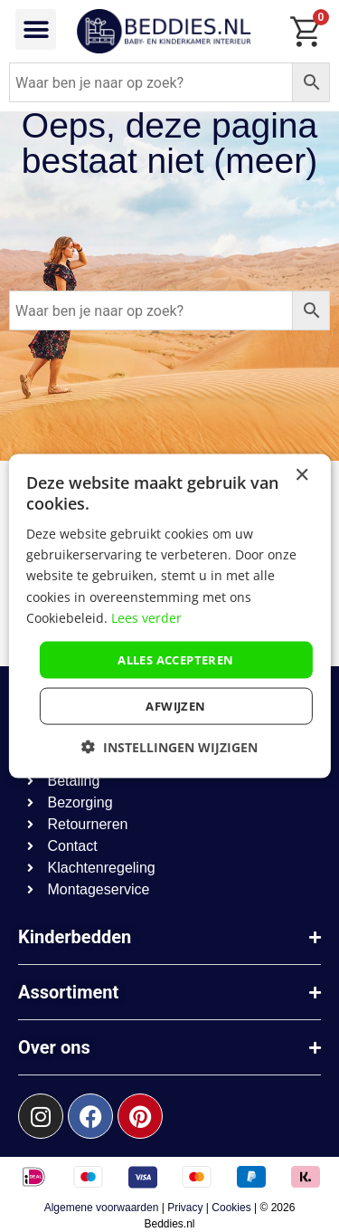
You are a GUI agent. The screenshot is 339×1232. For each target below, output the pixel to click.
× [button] (301, 475)
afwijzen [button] (175, 706)
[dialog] (169, 616)
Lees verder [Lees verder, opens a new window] (146, 617)
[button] (35, 29)
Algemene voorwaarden (101, 1207)
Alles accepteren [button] (175, 659)
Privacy (184, 1207)
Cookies (231, 1207)
